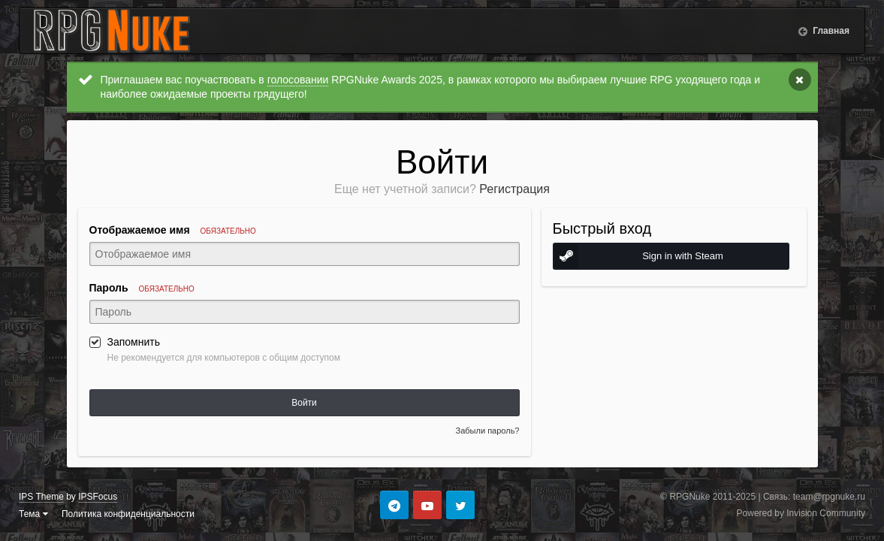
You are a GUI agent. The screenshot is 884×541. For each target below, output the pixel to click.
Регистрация (514, 189)
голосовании (298, 80)
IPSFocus (97, 496)
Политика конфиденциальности (128, 514)
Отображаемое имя (172, 230)
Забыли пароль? (488, 430)
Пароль (142, 288)
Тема (33, 514)
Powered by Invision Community (801, 513)
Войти (304, 402)
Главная (829, 31)
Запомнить (134, 342)
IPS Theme (41, 496)
